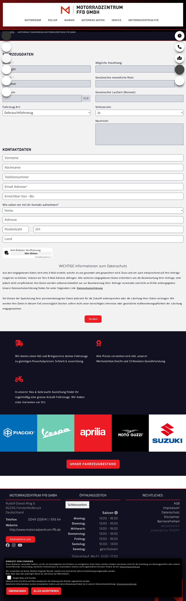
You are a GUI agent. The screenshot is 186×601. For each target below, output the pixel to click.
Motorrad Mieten (93, 23)
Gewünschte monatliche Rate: (114, 82)
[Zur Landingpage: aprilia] (6, 40)
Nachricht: (102, 125)
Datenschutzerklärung (90, 293)
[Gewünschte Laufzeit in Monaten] (139, 103)
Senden (93, 323)
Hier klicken (31, 258)
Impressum (171, 513)
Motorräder (33, 23)
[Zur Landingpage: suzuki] (6, 63)
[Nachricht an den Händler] (139, 139)
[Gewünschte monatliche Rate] (135, 88)
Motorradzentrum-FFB (143, 23)
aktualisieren (170, 531)
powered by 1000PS (165, 535)
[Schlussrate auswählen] (139, 117)
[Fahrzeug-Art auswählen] (47, 117)
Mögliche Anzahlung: (108, 67)
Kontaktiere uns (20, 544)
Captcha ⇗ (43, 262)
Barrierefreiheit (168, 526)
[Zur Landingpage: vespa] (6, 85)
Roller (52, 23)
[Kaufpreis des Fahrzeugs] (42, 103)
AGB (177, 508)
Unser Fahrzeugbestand (93, 469)
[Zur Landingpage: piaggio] (6, 74)
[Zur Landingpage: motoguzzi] (6, 52)
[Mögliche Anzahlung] (135, 73)
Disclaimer (172, 522)
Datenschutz (171, 517)
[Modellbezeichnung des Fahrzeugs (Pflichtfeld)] (47, 88)
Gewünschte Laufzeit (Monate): (115, 97)
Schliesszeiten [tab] (77, 510)
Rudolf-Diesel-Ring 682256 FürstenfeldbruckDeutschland (23, 512)
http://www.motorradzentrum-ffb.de (35, 534)
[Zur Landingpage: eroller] (6, 97)
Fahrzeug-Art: (12, 112)
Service (116, 23)
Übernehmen (17, 591)
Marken (69, 23)
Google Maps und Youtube (24, 578)
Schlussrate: (103, 112)
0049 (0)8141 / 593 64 (44, 524)
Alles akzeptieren (46, 591)
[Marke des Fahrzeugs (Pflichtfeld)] (47, 73)
